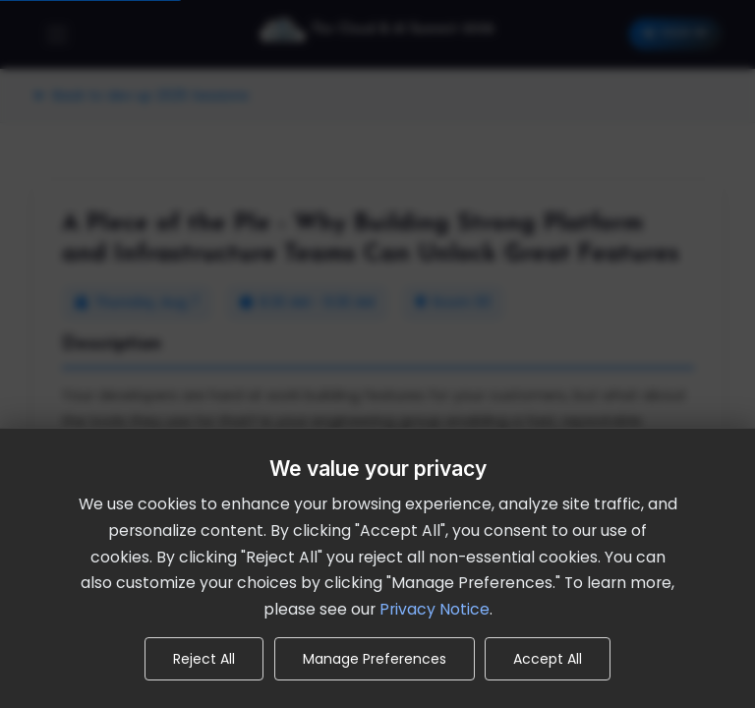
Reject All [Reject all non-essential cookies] (204, 659)
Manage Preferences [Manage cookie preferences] (374, 659)
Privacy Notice (434, 609)
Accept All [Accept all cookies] (547, 659)
